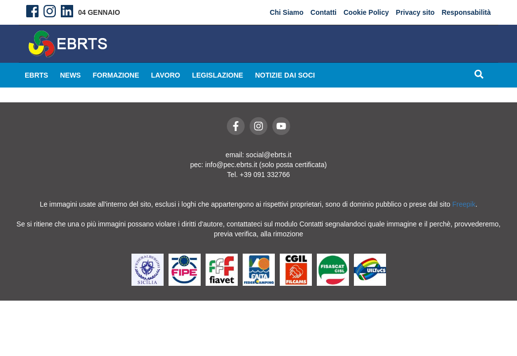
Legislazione (217, 75)
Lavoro (165, 75)
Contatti (323, 12)
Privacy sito (415, 12)
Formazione (115, 75)
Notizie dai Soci (285, 75)
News (70, 75)
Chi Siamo (286, 12)
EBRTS (36, 75)
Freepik (463, 204)
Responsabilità (466, 12)
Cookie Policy (366, 12)
